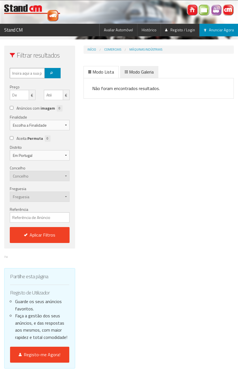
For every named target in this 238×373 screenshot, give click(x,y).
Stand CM (13, 30)
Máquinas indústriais (145, 49)
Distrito (16, 147)
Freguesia (18, 189)
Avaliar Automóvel (118, 30)
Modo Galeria (139, 72)
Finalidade (18, 117)
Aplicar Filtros (39, 235)
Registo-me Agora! (39, 354)
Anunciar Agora (219, 30)
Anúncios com (39, 108)
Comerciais (112, 49)
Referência (40, 214)
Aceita (33, 138)
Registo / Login (180, 30)
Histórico (149, 30)
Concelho (17, 168)
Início (91, 49)
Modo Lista (101, 72)
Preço (15, 87)
